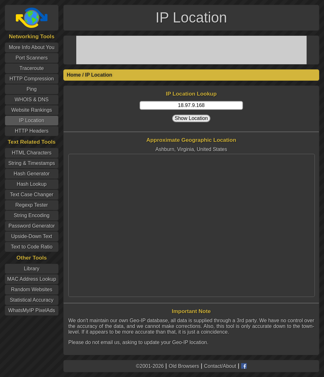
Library (32, 268)
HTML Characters (32, 152)
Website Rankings (31, 110)
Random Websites (31, 289)
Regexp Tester (32, 205)
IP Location (31, 120)
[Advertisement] (191, 50)
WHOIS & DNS (32, 99)
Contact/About (220, 366)
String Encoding (32, 215)
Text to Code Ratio (32, 246)
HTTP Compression (31, 78)
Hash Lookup (32, 184)
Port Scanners (31, 57)
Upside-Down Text (31, 236)
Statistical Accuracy (31, 300)
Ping (32, 89)
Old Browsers (184, 366)
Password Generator (32, 226)
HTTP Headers (31, 131)
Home (74, 75)
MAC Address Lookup (31, 279)
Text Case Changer (31, 194)
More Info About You (31, 47)
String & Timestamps (31, 163)
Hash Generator (32, 173)
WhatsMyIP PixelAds (31, 310)
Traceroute (32, 68)
